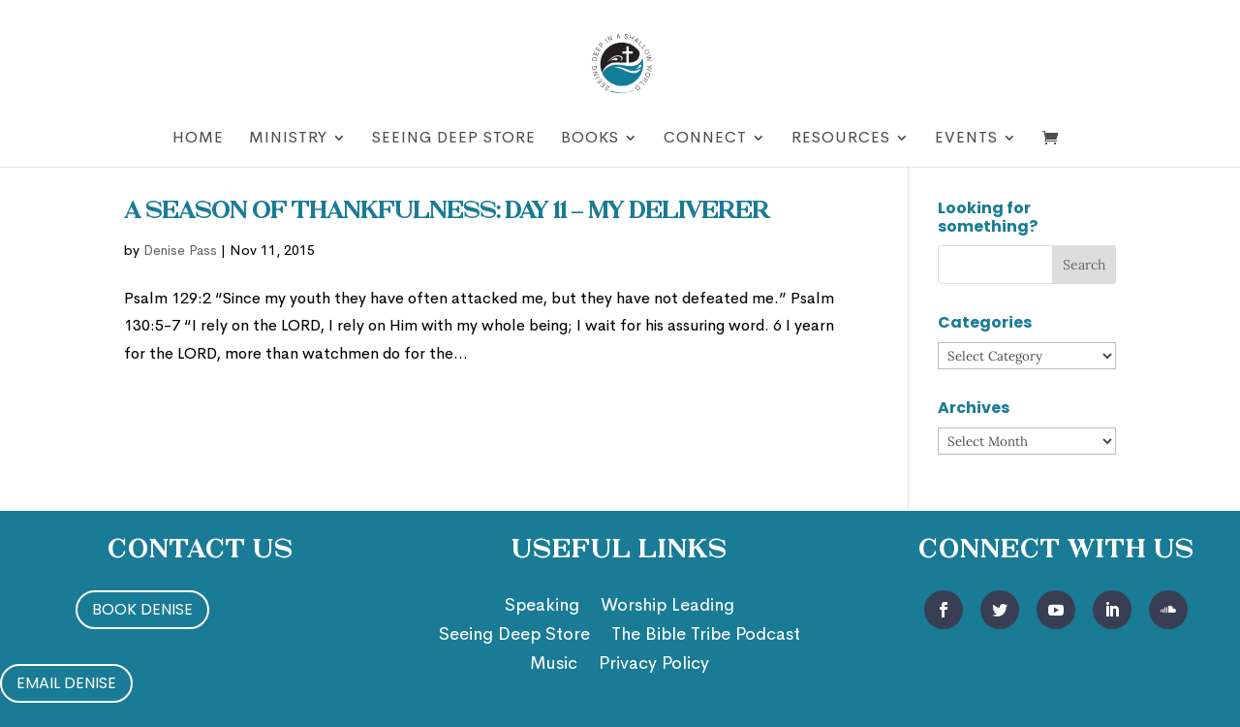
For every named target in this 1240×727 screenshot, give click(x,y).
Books (590, 139)
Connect (705, 139)
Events (966, 139)
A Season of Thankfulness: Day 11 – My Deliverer (446, 212)
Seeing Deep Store (454, 139)
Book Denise (142, 609)
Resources (840, 139)
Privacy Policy (654, 665)
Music (553, 665)
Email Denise (66, 683)
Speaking (542, 607)
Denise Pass (180, 250)
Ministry (288, 139)
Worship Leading (667, 607)
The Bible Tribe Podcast (705, 636)
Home (198, 139)
